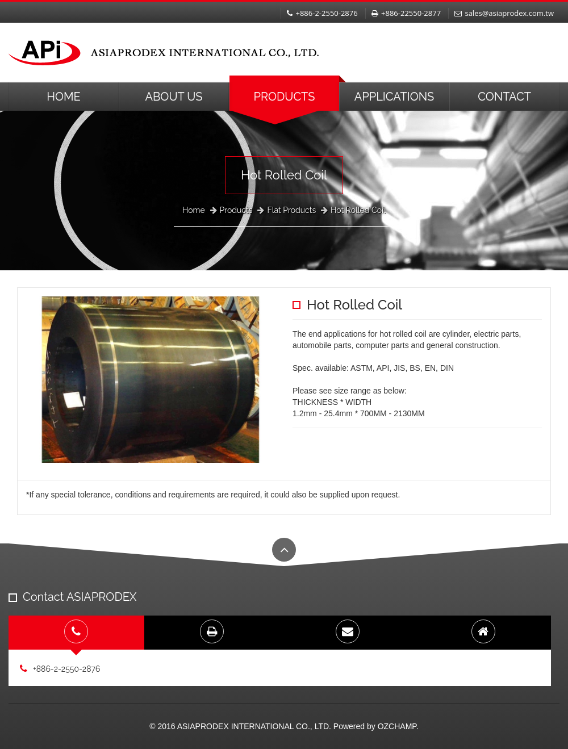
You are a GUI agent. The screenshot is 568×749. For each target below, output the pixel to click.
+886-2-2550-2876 (322, 13)
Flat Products (291, 210)
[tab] (76, 633)
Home (64, 96)
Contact (504, 96)
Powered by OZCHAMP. (376, 726)
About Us (174, 96)
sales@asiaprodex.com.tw (504, 13)
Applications (394, 96)
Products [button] (284, 96)
